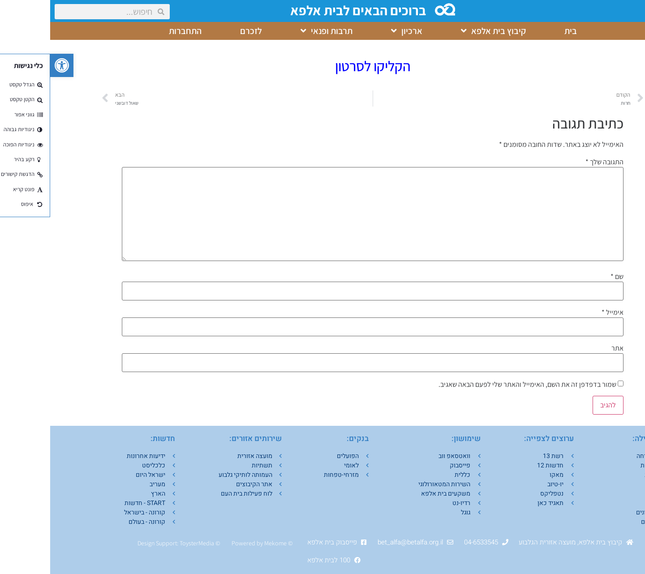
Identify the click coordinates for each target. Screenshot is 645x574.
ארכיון (356, 30)
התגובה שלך (554, 162)
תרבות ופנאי (276, 30)
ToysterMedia (146, 543)
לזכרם (201, 31)
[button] (11, 65)
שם (566, 276)
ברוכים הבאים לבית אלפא (309, 10)
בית (520, 31)
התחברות (135, 31)
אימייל (562, 312)
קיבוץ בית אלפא (443, 30)
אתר (567, 348)
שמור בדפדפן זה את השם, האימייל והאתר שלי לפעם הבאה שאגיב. (477, 384)
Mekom (223, 543)
